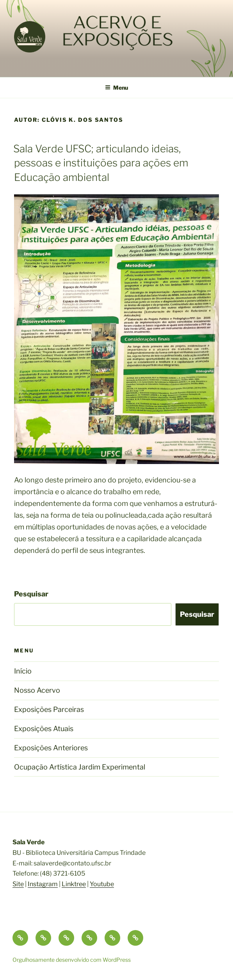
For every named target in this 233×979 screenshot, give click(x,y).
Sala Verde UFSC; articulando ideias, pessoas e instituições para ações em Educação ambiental (100, 163)
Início (23, 671)
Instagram (43, 884)
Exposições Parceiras (49, 709)
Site (18, 884)
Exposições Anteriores (51, 748)
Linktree (74, 884)
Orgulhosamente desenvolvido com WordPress (71, 959)
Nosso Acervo (37, 690)
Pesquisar (31, 594)
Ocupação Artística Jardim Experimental (79, 767)
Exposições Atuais (43, 728)
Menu (116, 87)
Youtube (102, 884)
